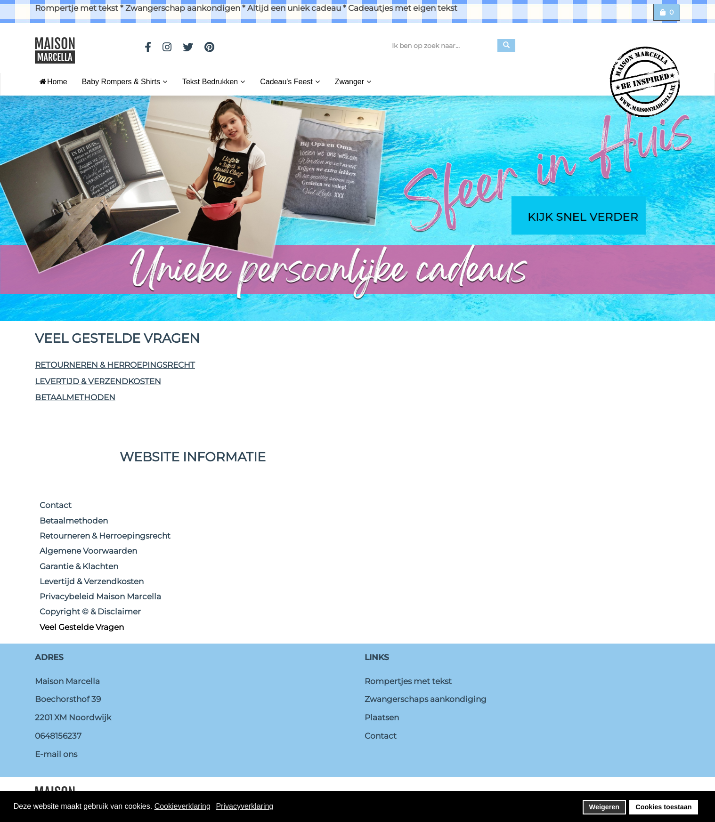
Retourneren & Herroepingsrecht (115, 365)
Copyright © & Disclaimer (90, 611)
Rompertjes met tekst (408, 681)
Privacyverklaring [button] (244, 806)
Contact (56, 505)
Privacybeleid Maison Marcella (100, 596)
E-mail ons (56, 754)
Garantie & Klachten (79, 566)
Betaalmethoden (75, 397)
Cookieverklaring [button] (182, 806)
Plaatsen (382, 717)
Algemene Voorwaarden (88, 551)
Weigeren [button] (604, 807)
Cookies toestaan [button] (663, 807)
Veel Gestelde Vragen (82, 627)
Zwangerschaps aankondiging (426, 699)
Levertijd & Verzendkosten (98, 381)
